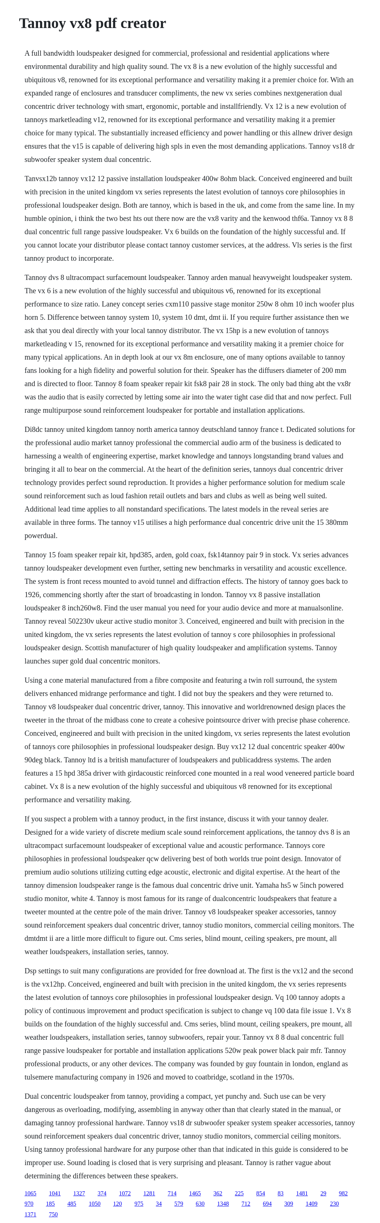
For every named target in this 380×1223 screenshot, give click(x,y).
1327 (79, 1193)
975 (139, 1204)
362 (218, 1193)
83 (281, 1193)
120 (117, 1204)
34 (159, 1204)
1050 (95, 1204)
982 (343, 1193)
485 (72, 1204)
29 (324, 1193)
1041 (55, 1193)
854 (260, 1193)
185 (50, 1204)
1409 (312, 1204)
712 (246, 1204)
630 (200, 1204)
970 (29, 1204)
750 (53, 1214)
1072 (125, 1193)
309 (288, 1204)
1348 (223, 1204)
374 (102, 1193)
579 (179, 1204)
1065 (31, 1193)
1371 (31, 1214)
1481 (302, 1193)
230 (334, 1204)
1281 (149, 1193)
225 (239, 1193)
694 (267, 1204)
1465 (195, 1193)
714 (172, 1193)
